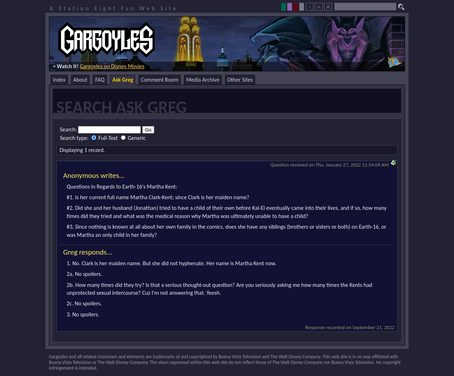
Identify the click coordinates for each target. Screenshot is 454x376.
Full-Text (105, 138)
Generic (133, 138)
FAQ (99, 79)
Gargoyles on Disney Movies (112, 66)
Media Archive (202, 79)
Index (59, 79)
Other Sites (240, 79)
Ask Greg (122, 79)
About (80, 79)
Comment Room (159, 79)
